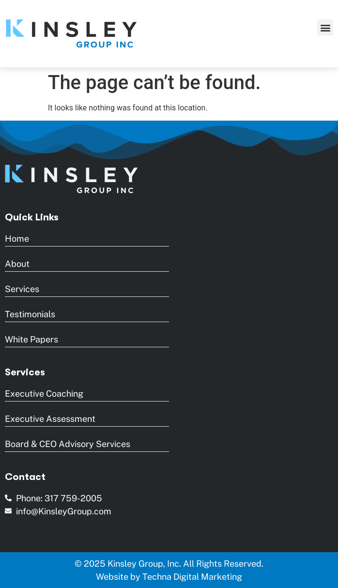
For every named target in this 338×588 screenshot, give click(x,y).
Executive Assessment (50, 419)
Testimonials (30, 314)
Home (17, 238)
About (17, 264)
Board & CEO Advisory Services (67, 444)
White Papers (31, 339)
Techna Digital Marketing (192, 577)
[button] (325, 27)
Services (22, 289)
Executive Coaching (44, 393)
